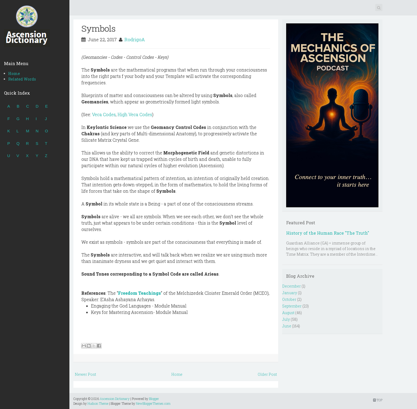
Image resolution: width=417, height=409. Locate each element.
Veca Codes (104, 114)
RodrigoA (134, 39)
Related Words (22, 79)
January (289, 292)
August (288, 312)
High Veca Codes (135, 114)
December (291, 286)
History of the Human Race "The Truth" (327, 233)
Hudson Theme (97, 403)
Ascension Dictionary (115, 399)
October (289, 299)
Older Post (267, 374)
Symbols (98, 28)
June (286, 325)
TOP (377, 400)
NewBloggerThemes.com (153, 403)
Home (14, 73)
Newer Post (85, 374)
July (286, 319)
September (292, 306)
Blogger (154, 399)
